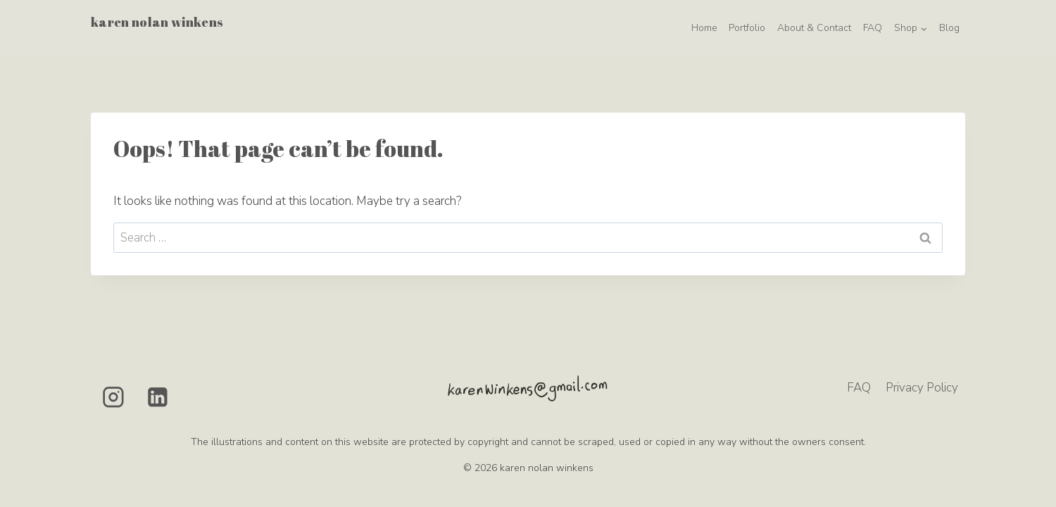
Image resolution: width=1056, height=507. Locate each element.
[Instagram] (113, 397)
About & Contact (814, 28)
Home (704, 28)
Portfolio (747, 28)
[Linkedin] (158, 397)
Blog (949, 28)
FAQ (872, 28)
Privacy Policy (922, 388)
